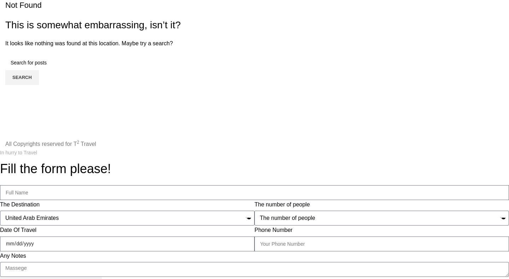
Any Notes (13, 256)
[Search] (254, 62)
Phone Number (274, 230)
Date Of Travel (18, 230)
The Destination (20, 204)
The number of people (282, 204)
